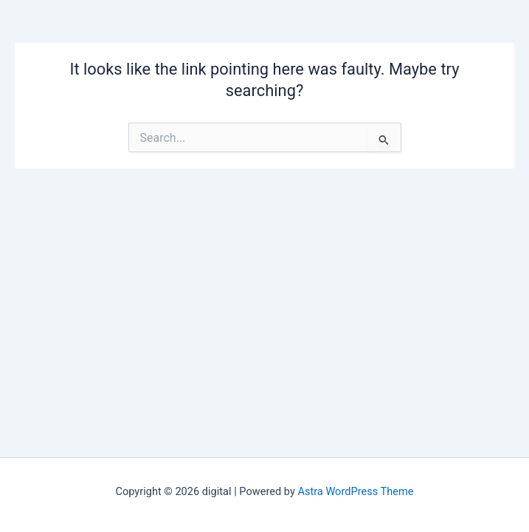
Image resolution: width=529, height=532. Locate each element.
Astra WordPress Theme (355, 491)
